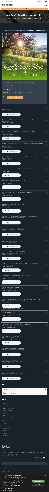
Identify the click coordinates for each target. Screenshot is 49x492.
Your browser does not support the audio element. (11, 114)
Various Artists (6, 89)
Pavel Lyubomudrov (20, 217)
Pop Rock (5, 413)
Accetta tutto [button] (38, 481)
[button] (16, 490)
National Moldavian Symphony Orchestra (12, 300)
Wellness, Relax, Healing (7, 410)
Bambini (4, 423)
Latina (4, 415)
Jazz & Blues (5, 406)
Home (9, 18)
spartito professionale (20, 308)
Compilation (29, 92)
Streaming (28, 9)
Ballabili (4, 431)
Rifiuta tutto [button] (38, 484)
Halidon (19, 18)
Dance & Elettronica (6, 428)
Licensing (33, 9)
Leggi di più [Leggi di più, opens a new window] (22, 480)
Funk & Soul (5, 426)
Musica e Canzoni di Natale (8, 418)
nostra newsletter (12, 30)
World (4, 421)
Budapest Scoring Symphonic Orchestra (12, 241)
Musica (15, 9)
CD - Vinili (5, 435)
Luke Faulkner (7, 109)
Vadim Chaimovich (8, 133)
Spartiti (23, 9)
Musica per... (5, 433)
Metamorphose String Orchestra (11, 217)
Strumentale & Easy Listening (8, 408)
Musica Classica (24, 92)
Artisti (19, 9)
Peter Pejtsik (22, 241)
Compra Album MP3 (15, 97)
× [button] (47, 475)
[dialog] (24, 483)
